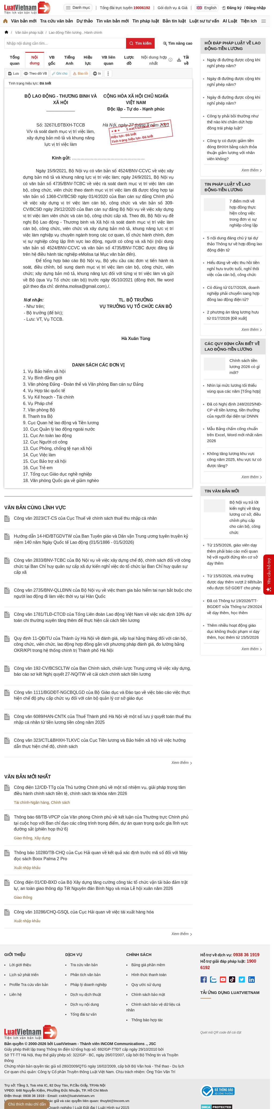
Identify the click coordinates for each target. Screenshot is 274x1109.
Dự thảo (85, 21)
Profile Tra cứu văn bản (28, 984)
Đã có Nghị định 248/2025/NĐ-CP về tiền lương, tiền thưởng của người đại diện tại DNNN (234, 410)
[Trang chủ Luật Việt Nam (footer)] (30, 1038)
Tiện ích (249, 21)
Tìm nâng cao (177, 43)
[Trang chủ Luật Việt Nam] (27, 7)
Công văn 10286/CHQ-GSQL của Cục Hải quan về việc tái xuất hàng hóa (84, 912)
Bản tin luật (174, 21)
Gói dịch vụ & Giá (172, 8)
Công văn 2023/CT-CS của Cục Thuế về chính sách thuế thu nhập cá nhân (85, 518)
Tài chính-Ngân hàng (31, 802)
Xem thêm (182, 762)
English (206, 8)
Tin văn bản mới (112, 21)
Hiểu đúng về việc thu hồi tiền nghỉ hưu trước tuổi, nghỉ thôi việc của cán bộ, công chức (233, 268)
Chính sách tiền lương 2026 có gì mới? (245, 366)
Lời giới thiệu (20, 965)
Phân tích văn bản (85, 975)
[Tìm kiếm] (140, 43)
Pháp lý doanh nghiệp (88, 984)
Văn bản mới (23, 21)
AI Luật (230, 21)
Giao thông (23, 838)
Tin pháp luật (145, 21)
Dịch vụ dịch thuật (85, 994)
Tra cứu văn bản (56, 21)
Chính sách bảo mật (148, 994)
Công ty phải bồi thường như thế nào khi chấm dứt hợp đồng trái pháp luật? (232, 122)
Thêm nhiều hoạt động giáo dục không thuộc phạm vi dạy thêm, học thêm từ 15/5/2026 (233, 631)
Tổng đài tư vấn (83, 1014)
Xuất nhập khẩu (27, 868)
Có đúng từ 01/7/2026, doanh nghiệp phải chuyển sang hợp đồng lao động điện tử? (233, 293)
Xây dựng (42, 838)
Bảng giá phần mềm (148, 965)
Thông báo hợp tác (147, 1020)
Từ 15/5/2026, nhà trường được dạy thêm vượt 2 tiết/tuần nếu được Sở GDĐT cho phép (234, 581)
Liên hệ (15, 994)
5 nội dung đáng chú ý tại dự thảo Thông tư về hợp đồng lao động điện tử (234, 244)
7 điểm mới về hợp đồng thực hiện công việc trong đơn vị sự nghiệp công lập (244, 213)
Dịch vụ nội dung (84, 1004)
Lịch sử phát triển (24, 975)
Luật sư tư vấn (204, 21)
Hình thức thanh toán (148, 975)
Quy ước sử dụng (146, 984)
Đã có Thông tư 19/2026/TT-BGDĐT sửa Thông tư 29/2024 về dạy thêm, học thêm (234, 606)
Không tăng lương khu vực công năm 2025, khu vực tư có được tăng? (234, 459)
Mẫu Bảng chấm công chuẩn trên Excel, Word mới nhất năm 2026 (234, 434)
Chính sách (60, 802)
